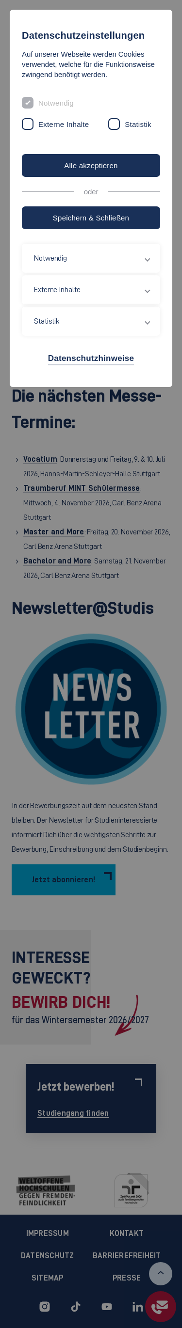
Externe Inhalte (63, 124)
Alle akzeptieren (90, 165)
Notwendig (56, 103)
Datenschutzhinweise (91, 358)
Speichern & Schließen (91, 218)
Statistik (138, 124)
